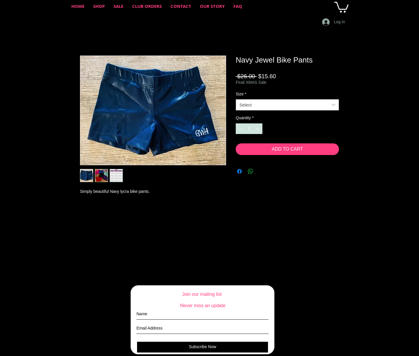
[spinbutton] (249, 129)
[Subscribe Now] (202, 347)
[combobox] (287, 105)
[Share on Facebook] (239, 171)
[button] (341, 7)
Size (241, 94)
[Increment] (258, 129)
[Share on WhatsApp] (250, 171)
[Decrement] (240, 129)
